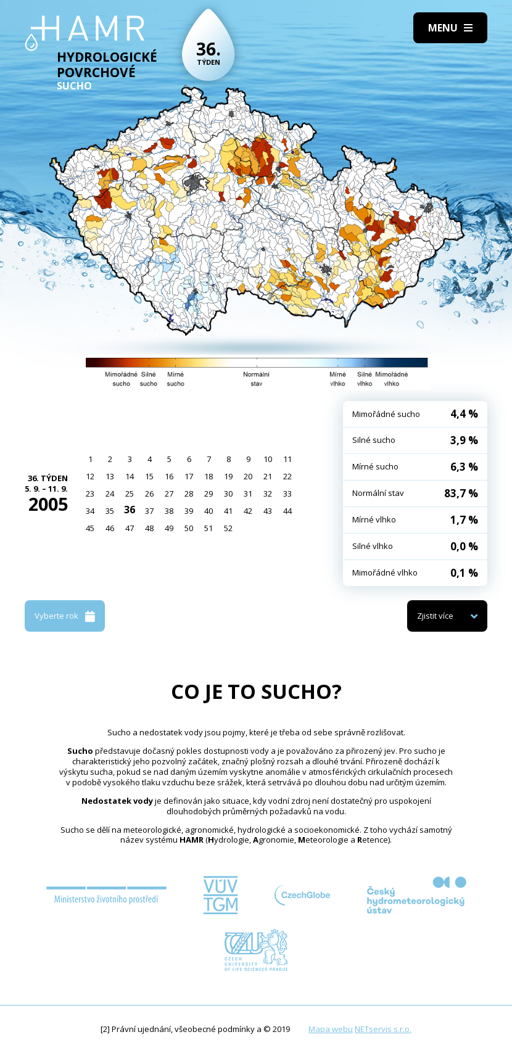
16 (169, 476)
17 (188, 476)
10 (267, 459)
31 (248, 493)
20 (248, 476)
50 (188, 528)
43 (267, 510)
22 (287, 476)
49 (169, 528)
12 (90, 476)
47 (129, 528)
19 (228, 476)
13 (109, 476)
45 (90, 528)
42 (248, 510)
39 (188, 510)
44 (287, 510)
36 (129, 509)
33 (287, 493)
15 (149, 476)
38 (169, 510)
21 (267, 476)
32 (267, 493)
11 (287, 459)
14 (129, 476)
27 (169, 493)
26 (149, 493)
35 (109, 510)
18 (208, 476)
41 (228, 510)
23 (90, 493)
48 (149, 528)
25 (129, 493)
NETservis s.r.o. (383, 1028)
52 (228, 528)
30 (228, 493)
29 (208, 493)
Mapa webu (330, 1028)
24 (109, 493)
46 (109, 528)
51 (208, 528)
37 (149, 510)
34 (90, 510)
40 (208, 510)
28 (188, 493)
